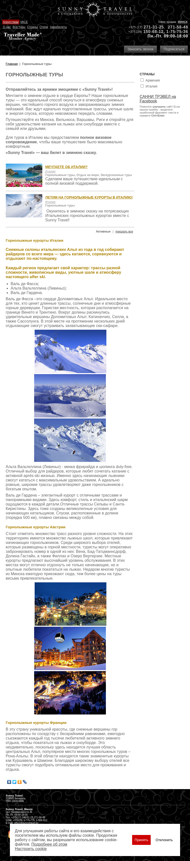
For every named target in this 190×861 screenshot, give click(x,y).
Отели (43, 27)
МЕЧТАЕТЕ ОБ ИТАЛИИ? (66, 167)
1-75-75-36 (177, 32)
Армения (152, 80)
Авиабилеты (58, 27)
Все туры (19, 27)
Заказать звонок (140, 49)
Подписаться (174, 49)
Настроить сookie (31, 849)
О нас (7, 27)
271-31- (151, 27)
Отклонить (164, 840)
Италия (50, 171)
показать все (124, 231)
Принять (141, 840)
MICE (24, 22)
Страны (32, 27)
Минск (183, 21)
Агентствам (10, 22)
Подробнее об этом (49, 844)
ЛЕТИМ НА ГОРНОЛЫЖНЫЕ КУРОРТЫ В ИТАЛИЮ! (89, 197)
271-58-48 (178, 27)
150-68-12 (153, 32)
